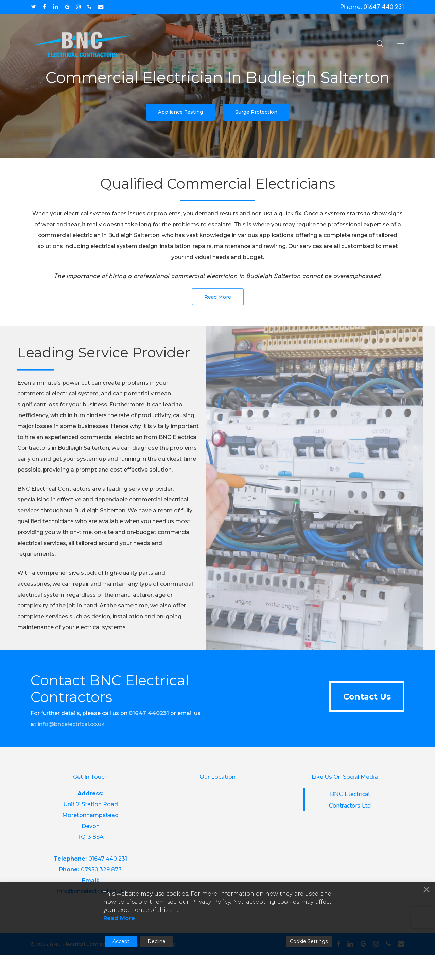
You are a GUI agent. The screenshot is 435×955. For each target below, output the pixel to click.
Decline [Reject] (156, 941)
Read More (119, 918)
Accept (120, 941)
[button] (400, 43)
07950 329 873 (101, 869)
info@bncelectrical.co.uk (71, 724)
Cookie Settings (309, 941)
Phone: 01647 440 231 (372, 7)
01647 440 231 (107, 858)
